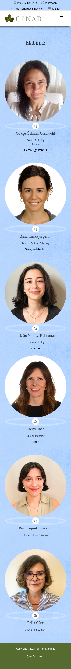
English (56, 8)
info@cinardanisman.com (29, 8)
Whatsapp (51, 3)
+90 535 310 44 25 (27, 3)
